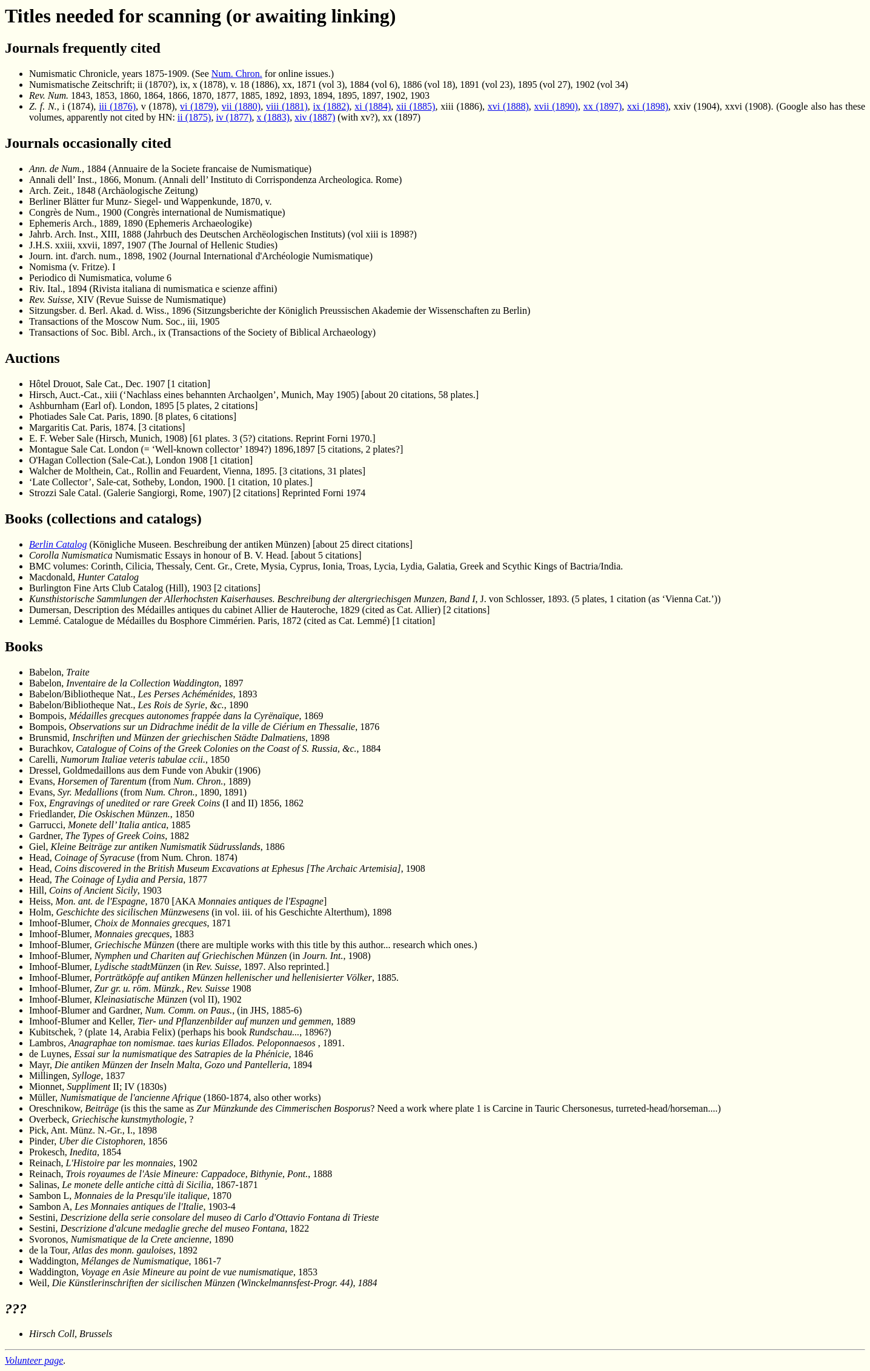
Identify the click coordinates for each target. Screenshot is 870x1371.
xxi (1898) (647, 106)
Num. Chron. (236, 73)
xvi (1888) (508, 106)
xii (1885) (415, 106)
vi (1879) (198, 106)
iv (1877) (233, 117)
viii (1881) (287, 106)
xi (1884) (372, 106)
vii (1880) (241, 106)
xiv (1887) (314, 117)
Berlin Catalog (58, 544)
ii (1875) (194, 117)
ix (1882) (331, 106)
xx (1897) (602, 106)
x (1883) (273, 117)
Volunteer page (34, 1360)
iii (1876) (117, 106)
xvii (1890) (556, 106)
